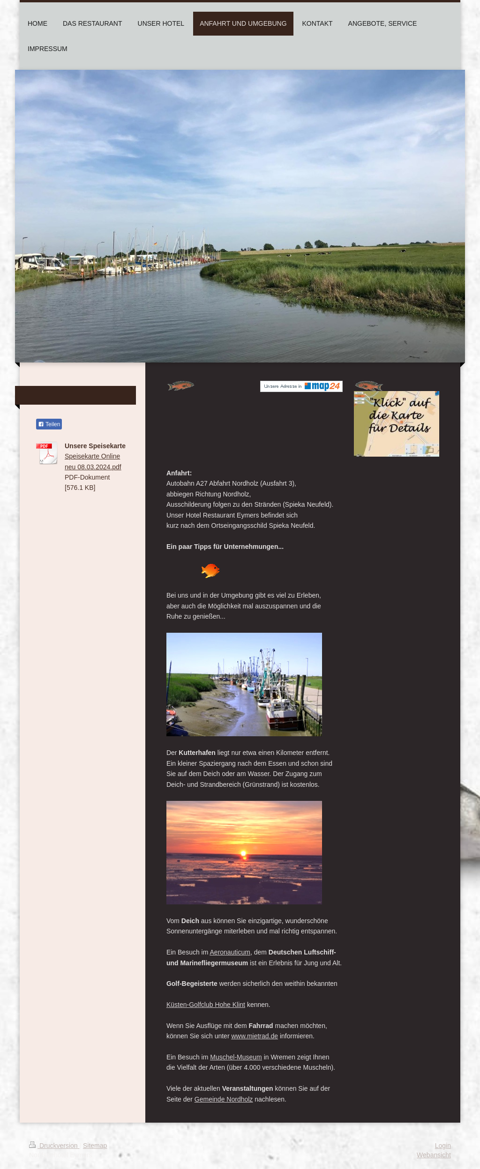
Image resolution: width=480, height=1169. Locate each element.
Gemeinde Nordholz (224, 1099)
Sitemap (95, 1145)
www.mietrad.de (254, 1036)
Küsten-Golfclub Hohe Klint (205, 1004)
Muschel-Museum (236, 1057)
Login (443, 1145)
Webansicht (434, 1155)
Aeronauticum (230, 952)
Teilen (49, 424)
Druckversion (54, 1145)
